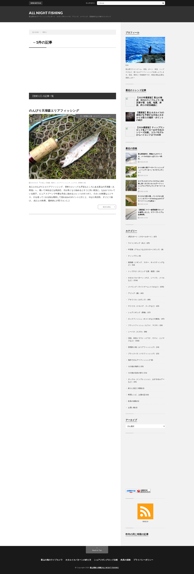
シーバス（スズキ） (136, 332)
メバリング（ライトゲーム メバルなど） (144, 287)
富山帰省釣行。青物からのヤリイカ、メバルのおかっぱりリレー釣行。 (111, 3)
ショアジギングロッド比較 (106, 560)
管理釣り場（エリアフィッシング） (97, 116)
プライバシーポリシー (143, 560)
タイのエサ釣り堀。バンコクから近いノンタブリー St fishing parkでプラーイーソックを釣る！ (151, 198)
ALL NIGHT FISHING (46, 13)
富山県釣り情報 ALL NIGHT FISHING (104, 568)
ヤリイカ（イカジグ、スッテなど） (142, 306)
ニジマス (74, 182)
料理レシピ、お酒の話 (136, 395)
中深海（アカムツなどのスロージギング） (144, 249)
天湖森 (48, 182)
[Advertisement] (72, 67)
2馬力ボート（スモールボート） (140, 237)
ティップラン (133, 256)
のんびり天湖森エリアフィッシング (54, 110)
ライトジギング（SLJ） (137, 243)
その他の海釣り (134, 366)
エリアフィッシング (63, 182)
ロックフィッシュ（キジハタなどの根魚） (144, 319)
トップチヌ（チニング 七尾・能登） (142, 271)
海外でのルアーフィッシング (139, 360)
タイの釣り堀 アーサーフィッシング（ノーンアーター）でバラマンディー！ (151, 169)
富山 (42, 182)
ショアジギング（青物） (137, 312)
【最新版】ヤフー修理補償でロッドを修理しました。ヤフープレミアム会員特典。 (151, 212)
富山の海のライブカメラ (52, 560)
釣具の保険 (132, 401)
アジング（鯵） (134, 293)
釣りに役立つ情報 (135, 388)
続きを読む (107, 207)
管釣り (53, 182)
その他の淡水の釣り (136, 373)
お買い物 (131, 407)
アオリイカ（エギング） (137, 299)
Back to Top (97, 550)
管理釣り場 (82, 182)
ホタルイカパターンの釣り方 (78, 560)
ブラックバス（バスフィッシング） (142, 353)
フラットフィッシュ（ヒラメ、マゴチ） (143, 325)
